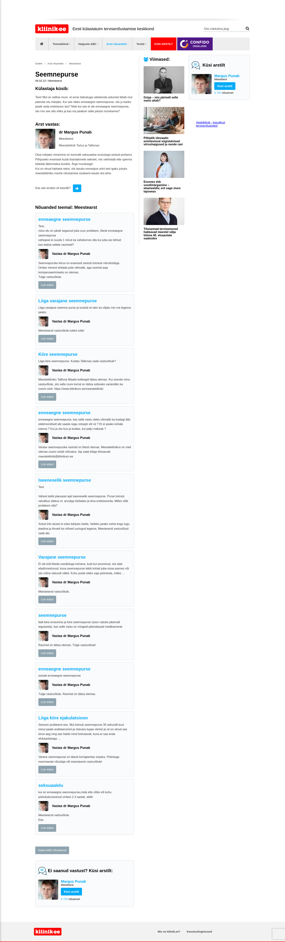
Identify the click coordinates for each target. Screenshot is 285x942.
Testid (140, 43)
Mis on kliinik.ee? (169, 931)
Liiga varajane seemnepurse (67, 300)
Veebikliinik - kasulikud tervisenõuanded (210, 124)
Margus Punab (230, 77)
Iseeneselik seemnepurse (64, 480)
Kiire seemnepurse (57, 354)
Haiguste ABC (87, 43)
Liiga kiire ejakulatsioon (63, 717)
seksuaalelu (50, 785)
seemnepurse (52, 615)
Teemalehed (60, 43)
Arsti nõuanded (117, 43)
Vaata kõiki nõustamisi (52, 850)
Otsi (247, 28)
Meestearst (75, 63)
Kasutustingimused (199, 931)
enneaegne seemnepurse (64, 219)
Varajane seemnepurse (62, 557)
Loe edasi (47, 284)
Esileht (38, 63)
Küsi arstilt (163, 43)
